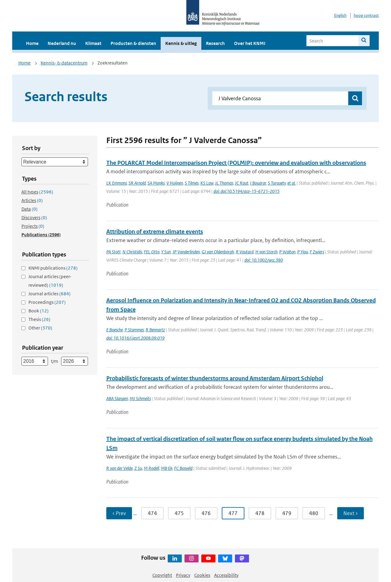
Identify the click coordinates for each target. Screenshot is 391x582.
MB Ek (166, 468)
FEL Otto (151, 252)
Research (215, 43)
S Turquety (277, 183)
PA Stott (113, 252)
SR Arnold (137, 183)
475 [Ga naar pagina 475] (179, 513)
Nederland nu (62, 43)
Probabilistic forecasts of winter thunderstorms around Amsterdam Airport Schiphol (214, 378)
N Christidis (132, 252)
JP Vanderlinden (186, 252)
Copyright (162, 575)
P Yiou (302, 252)
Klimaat (93, 43)
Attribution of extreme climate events (154, 231)
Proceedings (47, 302)
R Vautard (245, 252)
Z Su (138, 468)
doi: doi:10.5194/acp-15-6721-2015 (247, 191)
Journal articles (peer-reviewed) (49, 281)
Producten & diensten (133, 43)
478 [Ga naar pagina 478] (260, 513)
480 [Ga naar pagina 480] (313, 513)
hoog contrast (366, 15)
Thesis (39, 319)
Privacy (183, 575)
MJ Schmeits (140, 398)
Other (40, 328)
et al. (291, 183)
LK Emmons (116, 183)
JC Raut (241, 183)
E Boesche (114, 330)
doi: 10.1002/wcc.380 (263, 260)
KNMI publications (53, 268)
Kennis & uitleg (181, 43)
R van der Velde (119, 468)
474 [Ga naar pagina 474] (152, 513)
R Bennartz (155, 330)
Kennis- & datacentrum (64, 63)
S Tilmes (192, 183)
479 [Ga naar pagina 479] (286, 513)
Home (32, 43)
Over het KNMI (249, 43)
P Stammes (134, 330)
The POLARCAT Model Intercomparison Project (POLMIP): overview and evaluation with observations (236, 162)
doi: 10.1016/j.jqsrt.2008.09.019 (135, 338)
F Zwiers (317, 252)
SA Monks (156, 183)
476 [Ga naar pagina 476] (206, 513)
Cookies (202, 575)
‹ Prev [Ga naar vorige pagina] (119, 513)
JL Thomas (224, 183)
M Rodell (151, 468)
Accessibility (226, 575)
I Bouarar (258, 183)
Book (38, 311)
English (340, 15)
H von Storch (266, 252)
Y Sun (166, 252)
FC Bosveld (183, 468)
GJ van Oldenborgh (218, 252)
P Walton (287, 252)
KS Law (206, 183)
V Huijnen (174, 183)
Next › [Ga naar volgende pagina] (350, 513)
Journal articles (49, 294)
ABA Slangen (117, 398)
